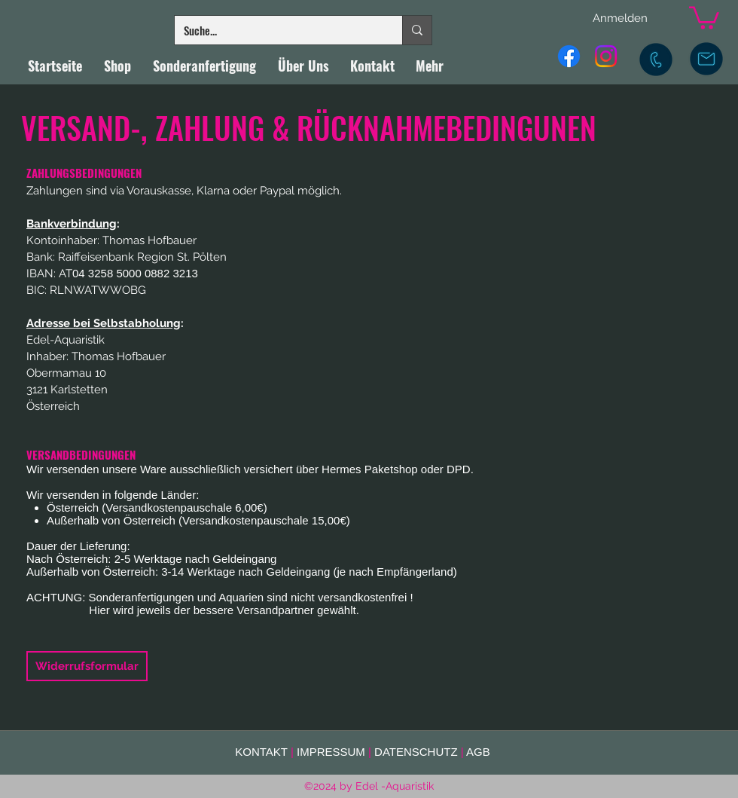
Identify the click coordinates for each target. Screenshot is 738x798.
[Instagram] (606, 56)
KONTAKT (261, 751)
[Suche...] (277, 30)
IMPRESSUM (331, 751)
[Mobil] (656, 59)
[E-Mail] (706, 59)
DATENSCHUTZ (416, 751)
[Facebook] (569, 56)
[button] (704, 16)
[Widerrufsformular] (87, 666)
